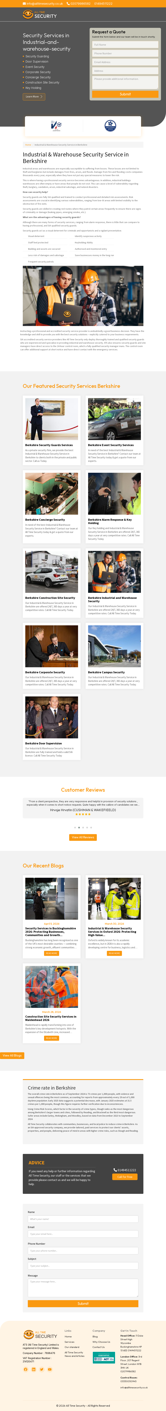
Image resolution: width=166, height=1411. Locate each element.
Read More (51, 953)
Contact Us (98, 1347)
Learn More (32, 96)
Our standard (72, 1347)
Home (28, 144)
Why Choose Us (101, 1341)
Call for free (124, 1177)
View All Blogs (12, 1055)
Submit (125, 94)
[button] (75, 827)
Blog (95, 1336)
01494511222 (103, 3)
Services (69, 1341)
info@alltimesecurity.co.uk (43, 3)
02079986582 (79, 3)
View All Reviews (83, 837)
